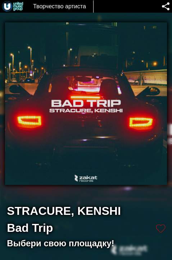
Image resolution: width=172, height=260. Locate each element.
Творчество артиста (59, 6)
